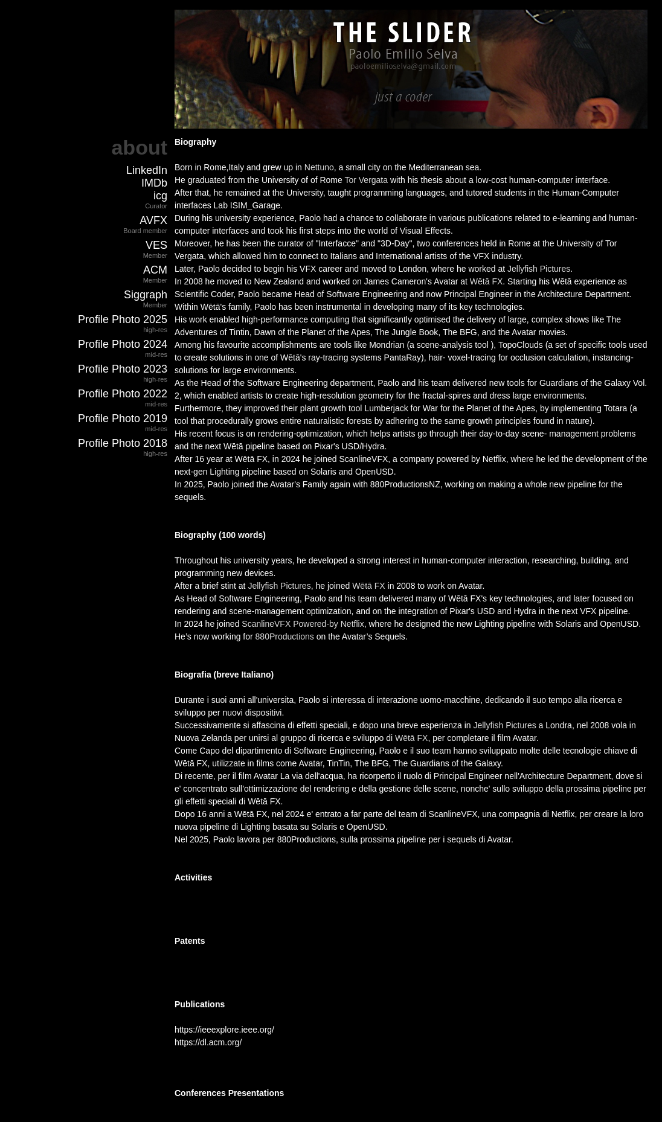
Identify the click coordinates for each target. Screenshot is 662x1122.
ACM (155, 270)
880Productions (284, 636)
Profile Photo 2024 (122, 344)
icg (160, 196)
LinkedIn (146, 170)
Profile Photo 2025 (122, 319)
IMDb (154, 183)
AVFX (153, 220)
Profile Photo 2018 (122, 443)
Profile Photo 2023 (122, 369)
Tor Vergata (366, 180)
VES (156, 245)
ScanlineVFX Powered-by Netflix (303, 624)
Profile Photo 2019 (122, 418)
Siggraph (145, 295)
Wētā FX (486, 281)
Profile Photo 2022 (122, 394)
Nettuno (319, 167)
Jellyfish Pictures (538, 269)
